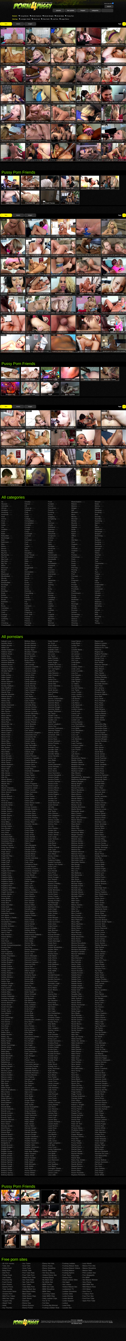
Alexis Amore (6, 728)
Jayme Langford (54, 724)
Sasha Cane (99, 767)
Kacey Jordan (53, 856)
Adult (4, 1305)
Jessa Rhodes (53, 767)
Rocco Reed (99, 679)
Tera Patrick (99, 994)
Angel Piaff (5, 862)
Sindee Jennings (101, 847)
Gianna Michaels (31, 1090)
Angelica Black (7, 879)
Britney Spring (6, 1162)
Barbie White (6, 1047)
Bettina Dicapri (6, 1066)
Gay (49, 521)
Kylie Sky (51, 1071)
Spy (96, 525)
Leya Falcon (76, 641)
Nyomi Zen (75, 1083)
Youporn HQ (7, 1301)
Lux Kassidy (76, 747)
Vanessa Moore (101, 1081)
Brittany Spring (7, 1173)
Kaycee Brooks (54, 935)
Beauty (4, 551)
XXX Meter (86, 1289)
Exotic (27, 589)
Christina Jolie (30, 811)
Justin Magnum (54, 852)
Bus (2, 604)
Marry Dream (76, 813)
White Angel (99, 1147)
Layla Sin (51, 1130)
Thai (96, 561)
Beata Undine (6, 1049)
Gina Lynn (28, 1094)
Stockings (98, 532)
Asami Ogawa (6, 952)
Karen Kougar (53, 877)
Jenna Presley (53, 743)
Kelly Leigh (52, 962)
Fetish (27, 608)
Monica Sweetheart (78, 947)
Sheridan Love (100, 822)
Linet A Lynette (77, 671)
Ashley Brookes (7, 960)
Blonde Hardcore (36, 16)
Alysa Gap (5, 794)
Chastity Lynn (30, 777)
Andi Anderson (6, 843)
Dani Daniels (29, 901)
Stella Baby (99, 905)
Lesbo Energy (67, 1296)
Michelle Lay (76, 888)
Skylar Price (99, 854)
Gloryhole (51, 534)
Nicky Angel (75, 1011)
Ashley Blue (5, 958)
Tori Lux (98, 1039)
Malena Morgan (77, 781)
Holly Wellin (29, 1166)
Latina (50, 604)
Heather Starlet (30, 1141)
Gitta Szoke (29, 1105)
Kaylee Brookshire (55, 947)
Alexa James (6, 716)
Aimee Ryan (6, 684)
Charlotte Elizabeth (32, 771)
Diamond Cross (30, 958)
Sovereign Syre (100, 888)
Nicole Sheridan (77, 1028)
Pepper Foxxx (76, 1113)
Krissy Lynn (52, 1039)
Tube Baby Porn (28, 1287)
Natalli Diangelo (77, 988)
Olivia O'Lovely (77, 1088)
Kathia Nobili (53, 905)
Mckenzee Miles (77, 832)
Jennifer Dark (53, 750)
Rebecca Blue (100, 645)
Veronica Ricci (100, 1105)
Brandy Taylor (6, 1117)
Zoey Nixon (99, 1171)
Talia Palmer (99, 947)
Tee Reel (98, 988)
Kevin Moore (53, 990)
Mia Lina (74, 871)
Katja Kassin (53, 926)
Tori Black (98, 1037)
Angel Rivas (5, 867)
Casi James (29, 730)
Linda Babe (75, 662)
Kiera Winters (53, 1005)
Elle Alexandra (30, 1003)
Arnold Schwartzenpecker (11, 945)
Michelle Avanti (77, 886)
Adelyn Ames (6, 658)
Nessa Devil (76, 1000)
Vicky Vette (99, 1115)
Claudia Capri (30, 850)
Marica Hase (76, 801)
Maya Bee (75, 826)
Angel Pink (5, 864)
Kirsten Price (53, 1022)
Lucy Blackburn (77, 730)
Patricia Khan (76, 1102)
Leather (51, 606)
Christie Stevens (31, 809)
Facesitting (29, 593)
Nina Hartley (76, 1062)
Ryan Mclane (100, 709)
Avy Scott (5, 1030)
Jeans (50, 583)
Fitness (27, 621)
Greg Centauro (30, 1111)
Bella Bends (5, 1054)
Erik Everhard (30, 1030)
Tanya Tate (99, 958)
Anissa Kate (5, 896)
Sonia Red (99, 860)
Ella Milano (29, 1000)
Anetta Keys (6, 850)
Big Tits (4, 563)
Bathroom (5, 542)
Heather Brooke (31, 1139)
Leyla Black (75, 643)
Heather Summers (32, 1143)
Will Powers (99, 1149)
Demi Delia (29, 941)
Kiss (49, 591)
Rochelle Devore (101, 684)
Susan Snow (99, 935)
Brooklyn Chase (31, 652)
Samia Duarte (100, 733)
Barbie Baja (5, 1043)
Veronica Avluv (100, 1100)
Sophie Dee (99, 875)
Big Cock (4, 559)
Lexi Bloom (52, 1156)
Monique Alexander (78, 949)
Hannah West (30, 1130)
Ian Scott (51, 643)
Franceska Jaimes (32, 1064)
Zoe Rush (98, 1164)
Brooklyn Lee (30, 654)
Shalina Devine (100, 803)
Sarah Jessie (100, 756)
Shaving (74, 623)
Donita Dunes (30, 977)
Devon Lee (36, 19)
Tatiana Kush (100, 966)
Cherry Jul (28, 781)
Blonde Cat (5, 1094)
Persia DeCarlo (77, 1115)
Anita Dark (5, 907)
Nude (73, 529)
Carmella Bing (30, 705)
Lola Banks (75, 699)
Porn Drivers (7, 1284)
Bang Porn (6, 1270)
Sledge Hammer (101, 856)
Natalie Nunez (76, 983)
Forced (50, 506)
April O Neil (5, 932)
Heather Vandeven (32, 1147)
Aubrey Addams (7, 990)
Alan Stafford (6, 688)
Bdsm (3, 546)
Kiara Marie (52, 996)
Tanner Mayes (100, 952)
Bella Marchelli (6, 1056)
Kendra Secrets (54, 979)
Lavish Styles (53, 1124)
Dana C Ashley (30, 890)
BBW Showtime (48, 1289)
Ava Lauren (5, 1024)
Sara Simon (99, 747)
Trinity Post (99, 1047)
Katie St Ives (53, 920)
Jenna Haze (52, 739)
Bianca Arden (6, 1073)
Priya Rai (74, 1139)
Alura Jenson (6, 792)
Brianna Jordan (7, 1139)
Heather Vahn (30, 1145)
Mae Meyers (76, 773)
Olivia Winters (76, 1090)
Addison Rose (6, 654)
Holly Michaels (30, 1164)
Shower (98, 502)
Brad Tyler (5, 1105)
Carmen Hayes (30, 709)
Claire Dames (30, 839)
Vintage (97, 595)
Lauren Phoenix (54, 1122)
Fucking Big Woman (50, 1305)
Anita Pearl (5, 911)
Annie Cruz (5, 928)
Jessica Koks (53, 784)
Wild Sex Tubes (8, 1298)
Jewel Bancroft (53, 803)
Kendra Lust (52, 977)
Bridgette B (5, 1143)
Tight (96, 566)
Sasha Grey (99, 769)
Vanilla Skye (99, 1094)
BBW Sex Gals (48, 1287)
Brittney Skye (30, 641)
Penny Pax (75, 1111)
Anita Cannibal (6, 905)
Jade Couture (53, 675)
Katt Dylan (52, 928)
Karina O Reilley (54, 884)
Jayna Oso (52, 726)
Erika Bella (29, 1032)
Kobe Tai (51, 1032)
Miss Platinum (76, 920)
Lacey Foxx (52, 1081)
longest (83, 10)
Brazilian (4, 591)
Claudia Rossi (30, 856)
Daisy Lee (28, 884)
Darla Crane (29, 922)
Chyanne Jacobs (31, 824)
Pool (73, 574)
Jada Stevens (53, 673)
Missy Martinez (77, 924)
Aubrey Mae (6, 992)
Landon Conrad (54, 1102)
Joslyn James (53, 835)
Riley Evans (99, 667)
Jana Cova (52, 688)
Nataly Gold (75, 990)
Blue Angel (5, 1096)
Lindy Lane (75, 669)
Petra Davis (75, 1126)
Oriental (74, 549)
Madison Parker (77, 769)
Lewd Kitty (66, 1305)
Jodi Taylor (52, 811)
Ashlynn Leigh (6, 986)
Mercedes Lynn (77, 860)
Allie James (5, 773)
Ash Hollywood (7, 954)
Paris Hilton (75, 1100)
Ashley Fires (6, 964)
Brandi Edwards (7, 1109)
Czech (27, 546)
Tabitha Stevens (101, 945)
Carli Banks (29, 696)
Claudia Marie (30, 854)
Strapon (98, 534)
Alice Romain (6, 756)
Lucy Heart (75, 733)
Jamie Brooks (53, 682)
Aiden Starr (5, 679)
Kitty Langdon (53, 1028)
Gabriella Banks (31, 1068)
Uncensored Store (9, 1291)
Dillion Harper (30, 971)
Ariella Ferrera (6, 943)
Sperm (97, 523)
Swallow (98, 544)
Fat (26, 602)
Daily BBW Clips (48, 1296)
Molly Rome (75, 939)
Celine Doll (29, 754)
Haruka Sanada (31, 1132)
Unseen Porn (7, 1294)
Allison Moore (6, 779)
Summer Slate (100, 926)
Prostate (74, 587)
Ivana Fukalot (53, 660)
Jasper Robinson (54, 711)
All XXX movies (8, 1263)
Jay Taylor (52, 713)
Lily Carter (75, 656)
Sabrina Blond (100, 711)
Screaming (75, 614)
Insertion (51, 572)
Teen (96, 559)
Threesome (99, 563)
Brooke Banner (30, 645)
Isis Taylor (52, 656)
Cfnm (3, 621)
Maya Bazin (75, 824)
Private (74, 585)
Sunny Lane (99, 930)
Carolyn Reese (30, 722)
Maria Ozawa (76, 796)
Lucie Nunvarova (77, 726)
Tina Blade (99, 1030)
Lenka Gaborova (54, 1149)
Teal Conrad (99, 983)
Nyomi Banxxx (76, 1081)
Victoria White (100, 1128)
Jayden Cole (53, 716)
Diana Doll (29, 966)
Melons (74, 506)
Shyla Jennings (100, 824)
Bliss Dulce (5, 1092)
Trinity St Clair (100, 1049)
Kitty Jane (52, 1026)
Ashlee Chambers (8, 956)
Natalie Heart (76, 981)
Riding (73, 606)
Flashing (28, 623)
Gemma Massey (31, 1075)
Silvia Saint (99, 832)
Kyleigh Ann (52, 1066)
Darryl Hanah (30, 924)
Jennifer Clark (53, 747)
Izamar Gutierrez (54, 667)
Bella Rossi (5, 1060)
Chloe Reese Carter (32, 803)
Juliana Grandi (53, 847)
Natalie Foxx (76, 979)
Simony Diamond (101, 845)
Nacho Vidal (76, 964)
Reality (74, 597)
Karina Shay (52, 886)
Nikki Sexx (75, 1058)
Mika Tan (74, 898)
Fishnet (27, 617)
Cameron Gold (30, 671)
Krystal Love (53, 1056)
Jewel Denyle (53, 805)
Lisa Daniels (76, 675)
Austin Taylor (6, 1011)
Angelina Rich (6, 886)
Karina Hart (52, 881)
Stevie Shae (99, 913)
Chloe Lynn (29, 801)
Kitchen (51, 593)
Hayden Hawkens (31, 1137)
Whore (97, 610)
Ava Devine (5, 1022)
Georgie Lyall (30, 1079)
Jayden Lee (52, 720)
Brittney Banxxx (7, 1175)
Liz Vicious (75, 686)
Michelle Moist (76, 890)
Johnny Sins (52, 824)
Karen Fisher (53, 875)
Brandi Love (5, 1111)
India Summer (53, 648)
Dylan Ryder (29, 992)
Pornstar (74, 576)
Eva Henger (29, 1041)
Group (50, 540)
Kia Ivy (50, 992)
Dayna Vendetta (31, 928)
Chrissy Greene (31, 807)
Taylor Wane (99, 977)
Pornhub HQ (7, 1280)
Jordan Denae (53, 832)
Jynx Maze (52, 854)
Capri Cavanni (30, 690)
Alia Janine (5, 747)
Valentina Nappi (101, 1058)
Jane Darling (53, 692)
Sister (97, 504)
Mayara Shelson (77, 830)
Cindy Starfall (30, 837)
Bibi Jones (5, 1081)
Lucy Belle (75, 728)
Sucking (98, 542)
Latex (50, 602)
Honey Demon (30, 1171)
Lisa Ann (74, 673)
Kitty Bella (52, 1024)
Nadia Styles (76, 966)
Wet (96, 608)
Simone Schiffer (101, 841)
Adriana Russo (7, 665)
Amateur (4, 510)
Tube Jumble (7, 1289)
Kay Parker (52, 932)
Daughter (28, 553)
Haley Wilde (29, 1122)
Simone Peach (100, 837)
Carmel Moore (30, 703)
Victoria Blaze (100, 1117)
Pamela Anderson (78, 1096)
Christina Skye (30, 813)
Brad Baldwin (6, 1102)
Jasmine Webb (53, 709)
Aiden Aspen (6, 677)
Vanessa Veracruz (102, 1085)
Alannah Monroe (7, 694)
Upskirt (97, 591)
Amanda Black (6, 803)
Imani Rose (52, 645)
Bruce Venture (30, 656)
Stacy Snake (99, 903)
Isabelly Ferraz (53, 652)
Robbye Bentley (101, 677)
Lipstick (51, 617)
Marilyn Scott (76, 805)
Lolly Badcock (76, 705)
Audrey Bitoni (6, 994)
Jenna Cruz (52, 737)
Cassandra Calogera (32, 733)
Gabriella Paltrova (31, 1071)
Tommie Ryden (100, 1032)
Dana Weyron (30, 896)
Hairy (50, 544)
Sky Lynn (98, 852)
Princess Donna (77, 1137)
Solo (96, 515)
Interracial (52, 574)
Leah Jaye (52, 1137)
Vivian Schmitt (100, 1141)
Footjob (51, 504)
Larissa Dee (52, 1113)
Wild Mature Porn (89, 1287)
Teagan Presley (101, 979)
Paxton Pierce (76, 1107)
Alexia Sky (5, 726)
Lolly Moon (75, 707)
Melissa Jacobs (77, 843)
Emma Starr (29, 1017)
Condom (28, 525)
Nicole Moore (76, 1024)
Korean (51, 595)
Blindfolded (5, 576)
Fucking (51, 512)
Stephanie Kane (101, 909)
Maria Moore (76, 794)
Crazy (27, 532)
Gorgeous (52, 536)
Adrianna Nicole (7, 669)
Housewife (52, 559)
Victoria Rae (99, 1126)
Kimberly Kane (53, 1020)
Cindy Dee (29, 828)
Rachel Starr (76, 1149)
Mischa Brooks (77, 918)
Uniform (98, 587)
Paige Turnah (76, 1094)
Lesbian (51, 610)
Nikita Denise (76, 1039)
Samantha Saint (101, 730)
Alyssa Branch (6, 796)
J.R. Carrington (54, 669)
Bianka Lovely (6, 1079)
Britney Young (6, 1164)
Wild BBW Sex (88, 1284)
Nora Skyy (75, 1077)
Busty (3, 606)
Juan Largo (52, 837)
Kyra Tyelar (52, 1077)
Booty (3, 589)
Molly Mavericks (77, 937)
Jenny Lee (52, 758)
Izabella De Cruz (54, 665)
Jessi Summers (54, 773)
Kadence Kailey (54, 860)
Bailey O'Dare (6, 1039)
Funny (50, 515)
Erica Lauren (29, 1028)
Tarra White (99, 962)
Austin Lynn (5, 1009)
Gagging (51, 517)
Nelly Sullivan (76, 998)
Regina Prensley (101, 654)
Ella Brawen (29, 998)
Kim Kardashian (54, 1013)
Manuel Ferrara (77, 788)
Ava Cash (5, 1015)
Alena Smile (5, 703)
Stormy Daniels (100, 915)
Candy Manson (30, 682)
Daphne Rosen (30, 915)
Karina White (53, 888)
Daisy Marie (29, 888)
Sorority (98, 517)
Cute (26, 544)
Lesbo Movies (67, 1298)
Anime (3, 519)
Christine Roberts (31, 818)
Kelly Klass (52, 960)
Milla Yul (74, 909)
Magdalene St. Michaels (80, 777)
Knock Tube (27, 1270)
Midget (74, 508)
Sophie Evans (100, 877)
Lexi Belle (51, 1154)
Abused (4, 504)
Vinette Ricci (99, 1134)
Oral (73, 542)
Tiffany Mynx (99, 1015)
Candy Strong (30, 686)
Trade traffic (80, 1320)
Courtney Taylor (31, 873)
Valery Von (99, 1066)
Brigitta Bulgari (6, 1147)
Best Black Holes (28, 1291)
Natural (74, 525)
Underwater (99, 585)
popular (58, 10)
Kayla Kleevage (54, 941)
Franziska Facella (31, 1066)
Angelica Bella (6, 877)
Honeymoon (52, 557)
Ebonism (25, 1301)
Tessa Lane (99, 1003)
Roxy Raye (99, 703)
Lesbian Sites (67, 1294)
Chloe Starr (29, 805)
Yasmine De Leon (101, 1154)
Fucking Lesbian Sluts (50, 1308)
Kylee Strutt (52, 1064)
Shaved (74, 621)
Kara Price (52, 873)
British (3, 595)
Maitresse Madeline (78, 779)
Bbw (3, 544)
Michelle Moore (77, 892)
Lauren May (52, 1120)
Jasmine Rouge (54, 707)
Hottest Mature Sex (69, 1287)
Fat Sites (45, 1303)
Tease (97, 557)
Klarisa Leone (53, 1030)
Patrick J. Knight (77, 1105)
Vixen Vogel (99, 1143)
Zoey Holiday (100, 1168)
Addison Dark (6, 652)
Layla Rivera (53, 1126)
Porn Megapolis (88, 1275)
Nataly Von (75, 992)
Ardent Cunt (7, 1268)
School (74, 612)
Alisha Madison (7, 764)
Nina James (75, 1064)
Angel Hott (5, 858)
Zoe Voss (98, 1166)
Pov (72, 578)
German (51, 523)
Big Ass (4, 553)
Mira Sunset (76, 915)
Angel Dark (5, 854)
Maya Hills (75, 828)
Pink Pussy (75, 1132)
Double (27, 574)
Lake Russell (53, 1094)
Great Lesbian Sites (70, 1280)
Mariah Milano (76, 798)
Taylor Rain (99, 973)
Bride (3, 593)
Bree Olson (5, 1124)
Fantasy (28, 600)
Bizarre (4, 570)
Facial (27, 595)
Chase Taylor (30, 775)
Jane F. (51, 694)
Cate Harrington (31, 745)
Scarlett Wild (99, 784)
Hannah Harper (30, 1128)
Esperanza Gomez (32, 1037)
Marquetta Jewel (77, 811)
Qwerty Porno (7, 1287)
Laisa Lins (52, 1092)
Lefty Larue (52, 1141)
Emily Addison (30, 1007)
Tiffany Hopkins (100, 1013)
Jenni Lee (51, 745)
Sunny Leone (100, 932)
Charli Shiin (29, 769)
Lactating (51, 597)
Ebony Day (26, 1303)
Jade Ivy (51, 677)
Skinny (97, 506)
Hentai (50, 551)
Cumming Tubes (48, 1294)
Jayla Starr (52, 722)
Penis (73, 561)
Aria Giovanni (6, 935)
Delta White (29, 939)
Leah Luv (51, 1139)
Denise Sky (29, 943)
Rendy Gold (99, 660)
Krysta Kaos (52, 1049)
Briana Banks (6, 1130)
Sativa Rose (99, 773)
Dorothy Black (30, 988)
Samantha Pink (100, 726)
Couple (27, 529)
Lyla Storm (75, 754)
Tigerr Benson (100, 1026)
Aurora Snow (6, 1005)
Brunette (4, 597)
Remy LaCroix (100, 656)
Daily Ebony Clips (29, 1296)
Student (98, 540)
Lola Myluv (75, 703)
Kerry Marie (52, 988)
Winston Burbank (101, 1151)
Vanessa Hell (100, 1077)
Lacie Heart (52, 1085)
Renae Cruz (99, 658)
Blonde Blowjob (48, 16)
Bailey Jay (5, 1037)
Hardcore (51, 549)
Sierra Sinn (99, 830)
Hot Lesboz (66, 1284)
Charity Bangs (30, 760)
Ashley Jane (6, 971)
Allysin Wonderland (8, 790)
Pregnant (74, 580)
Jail (49, 578)
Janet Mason (53, 696)
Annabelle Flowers (8, 922)
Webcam (98, 604)
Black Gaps (26, 1294)
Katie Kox (51, 915)
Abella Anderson (7, 650)
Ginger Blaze (30, 1100)
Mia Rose (75, 877)
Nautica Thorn (76, 996)
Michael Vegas (77, 884)
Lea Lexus (52, 1132)
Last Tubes (6, 1277)
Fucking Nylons (68, 1273)
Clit (26, 506)
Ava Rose (5, 1026)
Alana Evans (6, 690)
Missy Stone (76, 928)
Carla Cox (28, 694)
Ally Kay (4, 786)
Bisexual (4, 568)
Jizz (49, 587)
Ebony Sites (47, 1270)
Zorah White (99, 1175)
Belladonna (5, 1062)
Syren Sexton (100, 943)
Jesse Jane (52, 769)
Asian (3, 525)
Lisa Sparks (75, 679)
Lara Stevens (53, 1109)
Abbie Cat (5, 648)
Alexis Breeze (6, 730)
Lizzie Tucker (76, 692)
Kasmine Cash (53, 898)
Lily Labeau (75, 658)
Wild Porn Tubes (8, 1296)
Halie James (29, 1124)
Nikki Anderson (77, 1043)
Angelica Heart (7, 881)
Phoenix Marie (76, 1128)
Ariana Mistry (6, 937)
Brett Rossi (5, 1128)
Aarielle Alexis (6, 643)
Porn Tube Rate (28, 1273)
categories (95, 10)
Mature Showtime (89, 1268)
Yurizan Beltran (100, 1160)
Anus (3, 521)
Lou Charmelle (77, 724)
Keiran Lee (52, 952)
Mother (74, 521)
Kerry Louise (53, 986)
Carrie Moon (29, 726)
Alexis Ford (5, 737)
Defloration (29, 557)
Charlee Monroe (31, 762)
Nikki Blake (75, 1047)
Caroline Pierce (30, 720)
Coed (27, 517)
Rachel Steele (76, 1151)
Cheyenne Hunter (31, 786)
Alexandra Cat (6, 724)
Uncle (97, 583)
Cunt (26, 542)
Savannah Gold (101, 777)
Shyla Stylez (99, 826)
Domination (29, 572)
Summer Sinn (100, 924)
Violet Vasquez (100, 1139)
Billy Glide (5, 1085)
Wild (96, 614)
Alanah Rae (5, 692)
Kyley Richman (53, 1068)
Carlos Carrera (30, 699)
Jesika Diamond (54, 764)
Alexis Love (5, 739)
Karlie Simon (53, 892)
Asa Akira (5, 949)
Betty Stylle (5, 1068)
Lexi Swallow (53, 1164)
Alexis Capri (5, 733)
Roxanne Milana (101, 694)
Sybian (97, 551)
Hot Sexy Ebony (48, 1273)
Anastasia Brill (6, 837)
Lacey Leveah (53, 1083)
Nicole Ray (75, 1026)
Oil (72, 538)
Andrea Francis (7, 845)
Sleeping (98, 510)
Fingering (28, 612)
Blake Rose (5, 1088)
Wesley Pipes (100, 1145)
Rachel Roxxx (76, 1147)
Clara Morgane (30, 845)
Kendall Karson (54, 975)
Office (73, 536)
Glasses (51, 532)
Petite (73, 566)
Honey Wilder (30, 1173)
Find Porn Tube (88, 1298)
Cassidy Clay (30, 739)
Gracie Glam (29, 1109)
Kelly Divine (52, 958)
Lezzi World (86, 1263)
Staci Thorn (99, 896)
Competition (29, 521)
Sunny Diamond (101, 928)
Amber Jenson (6, 811)
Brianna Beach (7, 1134)
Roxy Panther (100, 701)
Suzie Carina (100, 939)
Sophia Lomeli (100, 871)
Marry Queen (76, 815)
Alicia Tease (5, 762)
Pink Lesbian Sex (89, 1273)
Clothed (28, 510)
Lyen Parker (76, 750)
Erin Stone (29, 1034)
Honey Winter (30, 1175)
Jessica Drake (53, 779)
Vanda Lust (99, 1071)
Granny (51, 538)
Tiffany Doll (99, 1011)
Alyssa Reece (6, 798)
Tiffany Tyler (99, 1024)
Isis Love (51, 654)
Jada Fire (51, 671)
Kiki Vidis (51, 1009)
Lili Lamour (75, 654)
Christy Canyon (30, 820)
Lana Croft (52, 1096)
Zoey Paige (99, 1173)
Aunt (3, 532)
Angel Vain (5, 869)
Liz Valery (75, 684)
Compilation (29, 523)
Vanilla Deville (100, 1092)
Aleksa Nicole (6, 696)
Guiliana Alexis (30, 1113)
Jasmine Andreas (54, 701)
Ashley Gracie (6, 966)
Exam (27, 587)
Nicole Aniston (76, 1017)
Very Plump (86, 1282)
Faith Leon (29, 1054)
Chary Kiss (29, 773)
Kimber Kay (52, 1015)
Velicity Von (99, 1096)
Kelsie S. (51, 973)
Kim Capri (52, 1011)
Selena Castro (100, 790)
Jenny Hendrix (53, 756)
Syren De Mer (100, 941)
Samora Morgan (101, 739)
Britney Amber (6, 1156)
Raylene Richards (78, 1175)
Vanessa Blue (100, 1073)
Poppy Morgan (77, 1134)
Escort (27, 585)
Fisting (27, 619)
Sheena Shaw (100, 818)
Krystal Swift (53, 1060)
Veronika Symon (101, 1109)
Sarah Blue (99, 752)
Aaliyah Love (6, 641)
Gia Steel (28, 1085)
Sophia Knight (100, 869)
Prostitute (75, 589)
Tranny (97, 574)
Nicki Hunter (76, 1007)
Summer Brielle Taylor (103, 922)
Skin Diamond (100, 850)
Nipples (74, 527)
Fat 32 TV (46, 1301)
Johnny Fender (53, 822)
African (4, 508)
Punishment (75, 593)
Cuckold (28, 536)
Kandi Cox (52, 869)
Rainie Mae (75, 1158)
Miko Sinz (75, 903)
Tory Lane (98, 1041)
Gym (50, 542)
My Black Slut (47, 1280)
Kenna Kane (53, 981)
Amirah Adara (6, 826)
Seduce (74, 619)
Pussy (73, 595)
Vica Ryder (99, 1111)
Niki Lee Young (77, 1037)
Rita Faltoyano (100, 675)
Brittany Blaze (6, 1168)
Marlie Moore (76, 809)
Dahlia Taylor (30, 881)
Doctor (27, 566)
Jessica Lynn (53, 786)
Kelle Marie (52, 956)
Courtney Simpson (32, 871)
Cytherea (28, 879)
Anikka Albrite (6, 894)
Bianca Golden (7, 1075)
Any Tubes (26, 1263)
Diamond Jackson (31, 962)
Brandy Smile (6, 1115)
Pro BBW (86, 1277)
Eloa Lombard (30, 1005)
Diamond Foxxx (31, 960)
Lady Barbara (53, 1088)
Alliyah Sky (5, 784)
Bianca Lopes (6, 1077)
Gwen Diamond (30, 1115)
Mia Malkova (76, 873)
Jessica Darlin (53, 777)
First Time (28, 614)
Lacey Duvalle (53, 1079)
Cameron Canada (31, 667)
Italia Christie (53, 658)
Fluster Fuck (7, 1275)
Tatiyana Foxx (100, 969)
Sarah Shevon (100, 760)
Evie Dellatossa (30, 1051)
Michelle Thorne (77, 894)
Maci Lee (74, 756)
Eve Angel (28, 1045)
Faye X (27, 1058)
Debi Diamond (30, 932)
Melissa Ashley (77, 841)
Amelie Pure (6, 820)
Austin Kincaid (6, 1007)
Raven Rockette (77, 1173)
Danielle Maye (30, 909)
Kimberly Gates (54, 1017)
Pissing (74, 570)
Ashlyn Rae (5, 981)
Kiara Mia (51, 998)
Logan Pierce (65, 19)
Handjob (51, 546)
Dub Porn (6, 1273)
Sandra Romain (101, 741)
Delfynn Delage (30, 937)
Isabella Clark (53, 650)
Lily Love (74, 660)
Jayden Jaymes (54, 718)
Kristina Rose (53, 1043)
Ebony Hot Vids (48, 1263)
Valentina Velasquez (102, 1060)
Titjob (97, 568)
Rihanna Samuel (101, 665)
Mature (74, 504)
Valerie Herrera (100, 1062)
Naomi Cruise (76, 969)
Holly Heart (29, 1162)
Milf (72, 510)
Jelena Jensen (53, 733)
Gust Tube (26, 1266)
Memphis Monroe (78, 856)
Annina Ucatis (6, 930)
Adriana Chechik (7, 660)
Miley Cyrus (75, 907)
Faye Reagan (30, 1056)
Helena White (30, 1149)
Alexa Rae (5, 722)
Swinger (98, 549)
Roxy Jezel (99, 699)
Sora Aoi (98, 886)
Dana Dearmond (31, 892)
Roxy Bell (98, 696)
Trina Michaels (100, 1043)
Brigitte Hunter (6, 1151)
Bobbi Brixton (6, 1098)
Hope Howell (53, 641)
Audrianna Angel (7, 998)
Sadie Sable (99, 718)
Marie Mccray (76, 803)
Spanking (98, 521)
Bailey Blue (5, 1032)
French (50, 510)
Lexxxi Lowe (53, 1173)
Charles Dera (30, 764)
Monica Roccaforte (78, 943)
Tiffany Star (99, 1022)
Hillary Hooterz (30, 1154)
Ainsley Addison (7, 686)
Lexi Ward (52, 1166)
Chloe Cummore (31, 792)
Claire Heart (29, 841)
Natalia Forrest (77, 973)
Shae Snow (99, 801)
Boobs (3, 587)
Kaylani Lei (52, 945)
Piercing (74, 568)
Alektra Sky (5, 701)
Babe (3, 534)
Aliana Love (5, 750)
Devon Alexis (30, 952)
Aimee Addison (7, 682)
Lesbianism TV (68, 1289)
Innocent (51, 570)
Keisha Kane (53, 954)
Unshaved (99, 589)
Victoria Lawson (101, 1120)
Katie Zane (52, 924)
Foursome (52, 508)
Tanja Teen (99, 949)
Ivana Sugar (52, 662)
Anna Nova (5, 920)
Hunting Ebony (48, 1277)
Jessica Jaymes (54, 781)
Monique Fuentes (78, 952)
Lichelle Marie (76, 650)
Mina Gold (75, 911)
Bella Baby (5, 1051)
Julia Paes (52, 845)
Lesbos (65, 1303)
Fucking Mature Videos (71, 1268)
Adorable (4, 506)
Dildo (27, 561)
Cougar (27, 527)
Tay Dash (98, 971)
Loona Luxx (75, 713)
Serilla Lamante (101, 796)
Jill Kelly (51, 807)
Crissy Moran (30, 875)
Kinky (50, 589)
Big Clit (4, 557)
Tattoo (97, 553)
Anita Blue (5, 903)
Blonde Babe (60, 16)
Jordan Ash (52, 830)
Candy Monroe (30, 684)
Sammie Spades (101, 737)
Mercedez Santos (78, 862)
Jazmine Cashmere (55, 728)
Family (27, 597)
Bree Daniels (6, 1122)
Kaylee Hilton (53, 949)
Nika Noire (75, 1032)
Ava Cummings (7, 1017)
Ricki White (99, 662)
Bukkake (4, 602)
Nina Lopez (75, 1066)
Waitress (98, 602)
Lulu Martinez (76, 739)
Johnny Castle (53, 820)
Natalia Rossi (76, 975)
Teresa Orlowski (101, 996)
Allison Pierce (6, 781)
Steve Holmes (100, 911)
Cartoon (4, 610)
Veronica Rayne (101, 1102)
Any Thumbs (7, 1308)
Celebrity (4, 619)
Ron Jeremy (99, 688)
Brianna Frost (6, 1137)
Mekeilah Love (77, 837)
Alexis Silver (6, 743)
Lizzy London (76, 694)
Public (73, 591)
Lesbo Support (68, 1301)
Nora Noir (75, 1075)
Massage (51, 625)
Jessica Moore (53, 788)
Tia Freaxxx (99, 1007)
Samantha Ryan (101, 728)
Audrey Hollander (8, 996)
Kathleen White (54, 907)
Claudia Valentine (31, 858)
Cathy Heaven (30, 747)
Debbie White (30, 930)
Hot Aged (66, 1282)
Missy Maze (75, 926)
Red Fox (98, 650)
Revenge (74, 604)
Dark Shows (27, 1298)
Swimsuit (98, 546)
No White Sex (47, 1282)
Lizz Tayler (75, 690)
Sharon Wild (99, 807)
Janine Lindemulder (55, 699)
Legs (50, 608)
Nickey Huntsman (78, 1005)
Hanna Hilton (30, 1126)
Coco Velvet (29, 860)
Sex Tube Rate (28, 1280)
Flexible (28, 625)
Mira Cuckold (76, 913)
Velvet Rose (99, 1098)
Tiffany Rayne (100, 1017)
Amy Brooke (6, 828)
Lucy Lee (74, 735)
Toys (96, 572)
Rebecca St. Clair (101, 648)
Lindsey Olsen (76, 667)
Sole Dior (98, 858)
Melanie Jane (76, 839)
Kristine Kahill (53, 1047)
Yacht (97, 619)
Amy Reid (5, 832)
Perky (73, 563)
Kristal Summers (54, 1041)
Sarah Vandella (100, 764)
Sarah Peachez (100, 758)
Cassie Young (30, 743)
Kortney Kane (53, 1037)
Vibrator (98, 593)
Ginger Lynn (29, 1102)
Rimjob (74, 608)
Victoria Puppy (100, 1124)
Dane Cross (29, 898)
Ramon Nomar (77, 1162)
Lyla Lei (74, 752)
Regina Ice (99, 652)
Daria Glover (29, 920)
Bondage (4, 585)
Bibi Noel (4, 1083)
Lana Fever (52, 1098)
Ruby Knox (99, 707)
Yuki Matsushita (101, 1156)
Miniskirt (74, 512)
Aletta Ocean (6, 707)
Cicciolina (28, 826)
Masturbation (76, 502)
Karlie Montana (54, 890)
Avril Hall (4, 1028)
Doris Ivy (28, 986)
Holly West (29, 1168)
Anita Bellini (5, 898)
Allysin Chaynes (7, 788)
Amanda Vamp (6, 805)
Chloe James (30, 798)
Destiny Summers (31, 949)
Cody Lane (29, 862)
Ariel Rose (5, 941)
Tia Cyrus (98, 1005)
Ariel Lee (4, 939)
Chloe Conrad (30, 790)
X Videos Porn (87, 1294)
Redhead (74, 600)
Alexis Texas (6, 745)
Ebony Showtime (48, 1268)
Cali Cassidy (29, 665)
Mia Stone (75, 879)
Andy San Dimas (7, 847)
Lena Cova (52, 1147)
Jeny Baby (52, 760)
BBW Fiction (47, 1284)
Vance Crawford (101, 1068)
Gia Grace (28, 1081)
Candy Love (29, 679)
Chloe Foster (29, 796)
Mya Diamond (76, 958)
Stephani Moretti (101, 907)
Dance (27, 551)
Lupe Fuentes (76, 743)
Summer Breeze (101, 920)
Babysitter (5, 536)
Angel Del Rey (6, 856)
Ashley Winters (7, 977)
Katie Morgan (53, 918)
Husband (51, 566)
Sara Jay (98, 743)
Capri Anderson (30, 688)
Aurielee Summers (8, 1000)
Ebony (27, 578)
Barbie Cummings (8, 1045)
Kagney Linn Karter (55, 864)
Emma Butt (29, 1013)
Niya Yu (74, 1073)
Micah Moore (76, 881)
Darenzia (28, 918)
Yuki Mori (98, 1158)
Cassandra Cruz (31, 735)
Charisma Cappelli (32, 758)
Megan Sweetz (77, 835)
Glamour (51, 529)
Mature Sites (87, 1270)
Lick (49, 612)
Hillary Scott (29, 1156)
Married (51, 623)
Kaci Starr (52, 858)
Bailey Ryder (6, 1041)
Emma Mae (29, 1015)
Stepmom (98, 529)
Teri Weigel (99, 998)
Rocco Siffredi (100, 682)
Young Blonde (24, 16)
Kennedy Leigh (53, 983)
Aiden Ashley (6, 675)
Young (97, 623)
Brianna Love (6, 1141)
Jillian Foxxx (52, 809)
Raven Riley (76, 1171)
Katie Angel (52, 909)
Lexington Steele (25, 19)
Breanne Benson (7, 1120)
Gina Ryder (29, 1096)
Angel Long (5, 860)
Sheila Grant (99, 820)
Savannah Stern (101, 779)
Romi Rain (99, 686)
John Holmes (53, 813)
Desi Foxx (28, 947)
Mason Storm (76, 822)
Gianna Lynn (29, 1088)
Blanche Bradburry (8, 1090)
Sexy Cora (99, 798)
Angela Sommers (7, 871)
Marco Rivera (76, 792)
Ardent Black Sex (29, 1289)
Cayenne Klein (30, 750)
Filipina (27, 610)
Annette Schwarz (7, 926)
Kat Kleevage (53, 903)
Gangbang (52, 519)
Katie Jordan (53, 913)
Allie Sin (4, 777)
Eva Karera (29, 1043)
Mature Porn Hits (88, 1266)
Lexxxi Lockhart (54, 1171)
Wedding (98, 606)
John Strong (52, 818)
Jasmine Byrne (53, 705)
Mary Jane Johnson (78, 818)
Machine (51, 619)
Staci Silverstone (101, 894)
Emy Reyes (29, 1022)
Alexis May (5, 741)
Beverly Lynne (6, 1071)
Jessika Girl (52, 798)
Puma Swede (76, 1143)
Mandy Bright (76, 784)
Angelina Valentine (8, 888)
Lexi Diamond (53, 1160)
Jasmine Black (53, 703)
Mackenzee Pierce (78, 758)
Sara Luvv (99, 745)
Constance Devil (31, 864)
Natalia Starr (76, 977)
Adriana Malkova (7, 662)
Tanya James (100, 954)
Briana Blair (5, 1132)
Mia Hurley (75, 867)
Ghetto (50, 525)
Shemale (74, 625)
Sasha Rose (99, 771)
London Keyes (76, 709)
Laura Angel (52, 1115)
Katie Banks (52, 911)
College (27, 519)
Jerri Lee (51, 762)
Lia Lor (74, 648)
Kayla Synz (52, 943)
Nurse (73, 532)
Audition (4, 529)
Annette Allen (6, 924)
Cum (26, 538)
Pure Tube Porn (28, 1275)
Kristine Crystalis (54, 1045)
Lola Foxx (55, 19)
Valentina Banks (101, 1056)
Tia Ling (98, 1009)
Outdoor (74, 551)
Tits (96, 570)
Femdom (28, 606)
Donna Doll (29, 981)
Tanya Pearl (99, 956)
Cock (27, 515)
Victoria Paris (100, 1122)
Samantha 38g (100, 724)
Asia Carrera (6, 988)
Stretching (99, 536)
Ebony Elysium (28, 1305)
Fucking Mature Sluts (70, 1266)
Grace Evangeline (31, 1107)
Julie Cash (52, 850)
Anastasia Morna (7, 839)
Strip (96, 538)
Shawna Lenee (100, 809)
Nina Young (75, 1071)
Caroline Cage (30, 716)
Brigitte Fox (5, 1149)
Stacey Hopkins (101, 892)
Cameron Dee (30, 669)
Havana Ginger (30, 1134)
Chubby (28, 502)
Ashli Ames (5, 979)
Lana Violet (52, 1100)
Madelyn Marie (77, 762)
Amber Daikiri (6, 809)
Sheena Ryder (100, 815)
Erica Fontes (29, 1026)
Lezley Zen (75, 645)
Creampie (28, 534)
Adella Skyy (5, 656)
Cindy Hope (29, 832)
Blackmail (5, 574)
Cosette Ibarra (30, 867)
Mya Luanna (76, 960)
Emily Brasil (29, 1009)
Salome (98, 722)
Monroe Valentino (78, 954)
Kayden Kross (53, 937)
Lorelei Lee (75, 720)
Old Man (74, 540)
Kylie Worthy (53, 1073)
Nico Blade (75, 1013)
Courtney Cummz (31, 869)
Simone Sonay (100, 843)
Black (3, 572)
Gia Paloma (29, 1083)
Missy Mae (75, 922)
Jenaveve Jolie (53, 735)
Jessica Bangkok (54, 775)
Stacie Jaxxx (99, 898)
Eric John (28, 1024)
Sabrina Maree (100, 713)
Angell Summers (7, 892)
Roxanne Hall (100, 692)
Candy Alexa (29, 677)
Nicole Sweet (76, 1030)
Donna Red (29, 983)
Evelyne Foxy (30, 1049)
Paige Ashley (76, 1092)
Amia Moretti (6, 824)
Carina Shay (29, 692)
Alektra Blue (6, 699)
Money (74, 517)
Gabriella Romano (32, 1073)
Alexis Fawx (5, 735)
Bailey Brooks (6, 1034)
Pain (73, 553)
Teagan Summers (101, 981)
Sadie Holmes (100, 716)
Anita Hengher (6, 909)
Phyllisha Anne (77, 1130)
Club (26, 512)
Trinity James (100, 1045)
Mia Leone (75, 869)
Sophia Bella (99, 864)
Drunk (27, 576)
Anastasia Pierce (7, 841)
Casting (4, 614)
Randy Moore (76, 1164)
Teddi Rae (99, 986)
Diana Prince (29, 969)
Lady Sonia (52, 1090)
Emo (26, 580)
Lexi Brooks (52, 1158)
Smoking (98, 512)
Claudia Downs (30, 852)
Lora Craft (75, 716)
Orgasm (74, 544)
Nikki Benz (75, 1045)
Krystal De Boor (54, 1054)
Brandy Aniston (7, 1113)
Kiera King (52, 1003)
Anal (3, 517)
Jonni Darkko (53, 828)
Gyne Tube (26, 1268)
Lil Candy (75, 652)
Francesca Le (30, 1062)
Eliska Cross (29, 996)
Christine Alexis (30, 815)
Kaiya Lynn (52, 867)
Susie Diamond (100, 937)
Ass (2, 527)
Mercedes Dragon (78, 858)
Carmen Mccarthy (31, 713)
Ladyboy (51, 600)
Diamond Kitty (30, 964)
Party (73, 559)
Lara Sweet (52, 1111)
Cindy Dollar (29, 830)
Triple (97, 576)
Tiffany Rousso (100, 1020)
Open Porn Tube (88, 1301)
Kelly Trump (52, 969)
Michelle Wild (76, 896)
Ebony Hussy (47, 1266)
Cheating (4, 623)
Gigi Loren (29, 1092)
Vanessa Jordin (100, 1079)
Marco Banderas (77, 790)
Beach (3, 549)
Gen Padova (29, 1077)
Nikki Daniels (76, 1049)
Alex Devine (5, 711)
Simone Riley (100, 839)
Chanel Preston (30, 756)
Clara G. (28, 843)
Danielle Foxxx (30, 907)
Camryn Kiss (29, 675)
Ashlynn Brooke (7, 983)
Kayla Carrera (53, 939)
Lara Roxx (52, 1107)
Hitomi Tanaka (30, 1158)
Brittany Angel (6, 1166)
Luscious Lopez (77, 745)
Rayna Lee (99, 641)
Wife (96, 612)
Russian (74, 610)
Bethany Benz (6, 1064)
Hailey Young (30, 1117)
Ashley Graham (7, 969)
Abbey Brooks (6, 645)
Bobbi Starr (5, 1100)
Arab (3, 523)
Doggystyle (29, 568)
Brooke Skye (29, 650)
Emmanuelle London (32, 1020)
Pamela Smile (76, 1098)
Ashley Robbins (7, 973)
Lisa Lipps (75, 677)
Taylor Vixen (99, 975)
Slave (97, 508)
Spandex (98, 519)
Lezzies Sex (67, 1308)
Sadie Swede (100, 720)
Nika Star (74, 1034)
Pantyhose (75, 557)
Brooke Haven (30, 648)
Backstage (5, 538)
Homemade (52, 555)
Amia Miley (5, 822)
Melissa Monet (77, 847)
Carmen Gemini (31, 707)
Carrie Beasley (30, 724)
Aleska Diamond (7, 705)
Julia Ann (51, 841)
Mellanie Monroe (77, 852)
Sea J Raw (99, 788)
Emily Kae (28, 1011)
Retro (73, 602)
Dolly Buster (29, 973)
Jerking (51, 585)
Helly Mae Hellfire (31, 1151)
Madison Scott (76, 771)
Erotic (27, 583)
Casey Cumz (29, 728)
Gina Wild (28, 1098)
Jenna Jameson (54, 741)
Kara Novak (52, 871)
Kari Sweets (52, 879)
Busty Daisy (29, 660)
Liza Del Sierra (77, 688)
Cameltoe (5, 608)
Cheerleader (6, 625)
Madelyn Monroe (77, 764)
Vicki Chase (99, 1113)
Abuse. (80, 1323)
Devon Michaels (31, 956)
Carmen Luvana (31, 711)
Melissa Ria (75, 850)
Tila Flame (99, 1028)
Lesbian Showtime (69, 1291)
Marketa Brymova (78, 807)
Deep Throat (29, 555)
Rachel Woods (77, 1154)
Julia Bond (52, 843)
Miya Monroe (76, 932)
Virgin (97, 597)
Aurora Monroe (7, 1003)
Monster (74, 519)
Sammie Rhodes (101, 735)
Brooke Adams (30, 643)
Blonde (4, 578)
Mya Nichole (76, 962)
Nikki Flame (75, 1054)
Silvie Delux (99, 835)
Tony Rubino (99, 1034)
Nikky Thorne (76, 1060)
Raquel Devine (77, 1166)
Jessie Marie (53, 792)
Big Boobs (5, 555)
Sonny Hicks (99, 862)
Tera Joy (98, 992)
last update (70, 10)
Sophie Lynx (99, 879)
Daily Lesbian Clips (49, 1298)
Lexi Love (51, 1162)
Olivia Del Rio (76, 1085)
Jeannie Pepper (54, 730)
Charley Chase (30, 767)
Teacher (98, 555)
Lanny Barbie (53, 1105)
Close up (28, 508)
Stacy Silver (99, 901)
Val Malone (99, 1054)
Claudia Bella (30, 847)
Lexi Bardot (52, 1151)
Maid (50, 621)
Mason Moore (76, 820)
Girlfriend (51, 527)
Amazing (4, 512)
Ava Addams (6, 1013)
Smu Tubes (26, 1284)
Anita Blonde (6, 901)
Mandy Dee (75, 786)
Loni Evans (75, 711)
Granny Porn (67, 1277)
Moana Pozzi (76, 935)
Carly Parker (29, 701)
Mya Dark (75, 956)
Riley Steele (99, 673)
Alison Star (5, 769)
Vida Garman (100, 1130)
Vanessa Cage (100, 1075)
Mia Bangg (75, 864)
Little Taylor (75, 682)
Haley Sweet (29, 1120)
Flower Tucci (29, 1060)
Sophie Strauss (100, 884)
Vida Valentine (100, 1132)
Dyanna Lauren (30, 990)
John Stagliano (53, 815)
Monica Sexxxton (77, 945)
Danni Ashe (29, 911)
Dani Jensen (29, 903)
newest (18, 24)
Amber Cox (5, 807)
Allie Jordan (5, 775)
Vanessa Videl (100, 1088)
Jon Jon (51, 826)
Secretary (75, 617)
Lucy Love (75, 737)
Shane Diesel (100, 805)
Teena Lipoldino (101, 990)
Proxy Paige (76, 1141)
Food (50, 502)
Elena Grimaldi (30, 994)
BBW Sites (46, 1291)
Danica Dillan (30, 905)
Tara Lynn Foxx (100, 960)
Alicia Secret (6, 760)
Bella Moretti (6, 1058)
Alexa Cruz (5, 713)
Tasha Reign (99, 964)
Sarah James (100, 754)
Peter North (46, 19)
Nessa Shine (76, 1003)
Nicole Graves (76, 1020)
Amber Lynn (5, 813)
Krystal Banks (53, 1051)
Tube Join (6, 1266)
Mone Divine (76, 941)
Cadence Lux (30, 662)
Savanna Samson (101, 775)
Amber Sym (5, 818)
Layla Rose (52, 1128)
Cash (3, 612)
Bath (3, 540)
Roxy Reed (99, 705)
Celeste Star (29, 752)
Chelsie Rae (29, 779)
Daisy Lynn (29, 886)
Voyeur (97, 600)
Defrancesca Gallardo (33, 935)
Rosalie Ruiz (99, 690)
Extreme (28, 591)
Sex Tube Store (28, 1282)
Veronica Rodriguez (102, 1107)
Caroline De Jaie (31, 718)
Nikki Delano (76, 1051)
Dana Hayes (29, 894)
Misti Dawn (75, 930)
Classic (27, 504)
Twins (97, 578)
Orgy (73, 546)
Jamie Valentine (54, 686)
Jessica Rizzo (53, 790)
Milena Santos (76, 905)
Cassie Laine (30, 741)
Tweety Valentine (101, 1051)
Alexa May (5, 718)
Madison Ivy (76, 767)
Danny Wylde (30, 913)
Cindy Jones (29, 835)
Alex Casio (5, 709)
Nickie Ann (75, 1009)
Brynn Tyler (29, 658)
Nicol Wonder (76, 1015)
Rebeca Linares (101, 643)
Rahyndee (75, 1156)
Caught (4, 617)
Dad (26, 549)
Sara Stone (99, 750)
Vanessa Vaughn (101, 1083)
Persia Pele (75, 1120)
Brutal (3, 600)
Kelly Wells (52, 971)
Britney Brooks (6, 1158)
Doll (26, 570)
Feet (26, 604)
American (5, 515)
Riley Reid (99, 671)
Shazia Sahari (100, 813)
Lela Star (51, 1145)
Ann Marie (5, 915)
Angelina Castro (7, 884)
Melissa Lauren (77, 845)
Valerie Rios (99, 1064)
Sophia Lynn (99, 873)
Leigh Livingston (54, 1143)
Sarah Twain (99, 762)
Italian (50, 576)
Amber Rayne (6, 815)
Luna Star (75, 741)
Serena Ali (99, 794)
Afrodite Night (6, 671)
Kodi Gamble (53, 1034)
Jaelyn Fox (52, 679)
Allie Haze (5, 771)
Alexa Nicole (6, 720)
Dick (26, 559)
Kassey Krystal (53, 901)
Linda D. (74, 665)
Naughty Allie (76, 994)
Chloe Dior (29, 794)
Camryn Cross (30, 673)
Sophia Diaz (99, 867)
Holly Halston (30, 1160)
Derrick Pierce (30, 945)
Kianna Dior (52, 994)
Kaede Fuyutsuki (54, 862)
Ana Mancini (6, 835)
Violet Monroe (100, 1137)
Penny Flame (76, 1109)
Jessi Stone (52, 771)
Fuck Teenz (66, 1275)
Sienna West (99, 828)
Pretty (73, 583)
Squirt (97, 527)
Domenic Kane (30, 975)
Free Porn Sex (88, 1296)
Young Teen (70, 16)
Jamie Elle (52, 684)
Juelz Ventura (53, 839)
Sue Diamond (100, 918)
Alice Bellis (5, 752)
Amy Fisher (5, 830)
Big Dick (4, 561)
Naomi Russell (77, 971)
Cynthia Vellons (30, 877)
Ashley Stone (6, 975)
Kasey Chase (53, 896)
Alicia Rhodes (6, 758)
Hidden (50, 553)
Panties (74, 555)
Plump (73, 572)
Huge (50, 561)
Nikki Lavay (75, 1056)
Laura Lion (52, 1117)
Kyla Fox (51, 1062)
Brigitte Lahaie (6, 1154)
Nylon (73, 534)
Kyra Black (52, 1075)
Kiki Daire (51, 1007)
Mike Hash (75, 901)
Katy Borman (53, 930)
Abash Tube (7, 1303)
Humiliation (52, 563)
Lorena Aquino (77, 722)
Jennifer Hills (53, 752)
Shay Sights (99, 811)
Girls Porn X (87, 1291)
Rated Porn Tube (28, 1277)
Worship (98, 617)
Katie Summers (54, 922)
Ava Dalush (5, 1020)
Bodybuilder (5, 583)
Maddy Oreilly (76, 760)
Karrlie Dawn (53, 894)
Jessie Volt (52, 796)
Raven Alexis (76, 1168)
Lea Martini (52, 1134)
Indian (50, 568)
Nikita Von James (78, 1041)
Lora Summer (76, 718)
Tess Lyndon (99, 1000)
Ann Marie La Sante (8, 918)
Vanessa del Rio (101, 1090)
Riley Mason (99, 669)
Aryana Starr (6, 947)
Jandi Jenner (53, 690)
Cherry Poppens (31, 784)
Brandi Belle (6, 1107)
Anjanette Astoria (7, 913)
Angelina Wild (6, 890)
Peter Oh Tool (76, 1124)
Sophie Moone (100, 881)
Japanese (51, 580)
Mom (73, 515)
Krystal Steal (53, 1058)
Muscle (74, 523)
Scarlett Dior (99, 781)
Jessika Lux (52, 801)
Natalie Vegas (76, 986)
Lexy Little (52, 1175)
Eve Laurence (30, 1047)
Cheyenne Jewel (31, 788)
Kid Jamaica (52, 1000)
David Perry (29, 926)
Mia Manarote (76, 875)
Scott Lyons (99, 786)
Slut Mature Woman (90, 1280)
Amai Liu (4, 801)
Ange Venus (6, 852)
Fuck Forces (7, 1282)
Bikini (3, 566)
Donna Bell (29, 979)
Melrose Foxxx (77, 854)
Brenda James (6, 1126)
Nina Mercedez (77, 1068)
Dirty (26, 563)
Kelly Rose (52, 966)
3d (2, 502)
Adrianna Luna (6, 667)
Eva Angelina (30, 1039)
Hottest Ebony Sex (49, 1275)
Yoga (97, 621)
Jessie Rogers (53, 794)
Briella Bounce (6, 1145)
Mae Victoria (76, 775)
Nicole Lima (75, 1022)
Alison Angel (6, 767)
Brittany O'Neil (6, 1171)
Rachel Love (76, 1145)
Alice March (5, 754)
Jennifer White (53, 754)
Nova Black (75, 1079)
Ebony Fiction (27, 1308)
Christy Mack (30, 822)
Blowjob (4, 580)
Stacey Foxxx (100, 890)
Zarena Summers (101, 1162)
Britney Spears (7, 1160)
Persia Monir (76, 1117)
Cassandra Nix (30, 737)
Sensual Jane (100, 792)
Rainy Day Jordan (78, 1160)
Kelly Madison (53, 964)
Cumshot (28, 540)
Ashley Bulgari (6, 962)
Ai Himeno (5, 673)
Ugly (96, 580)
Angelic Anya (6, 873)
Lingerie (51, 614)
